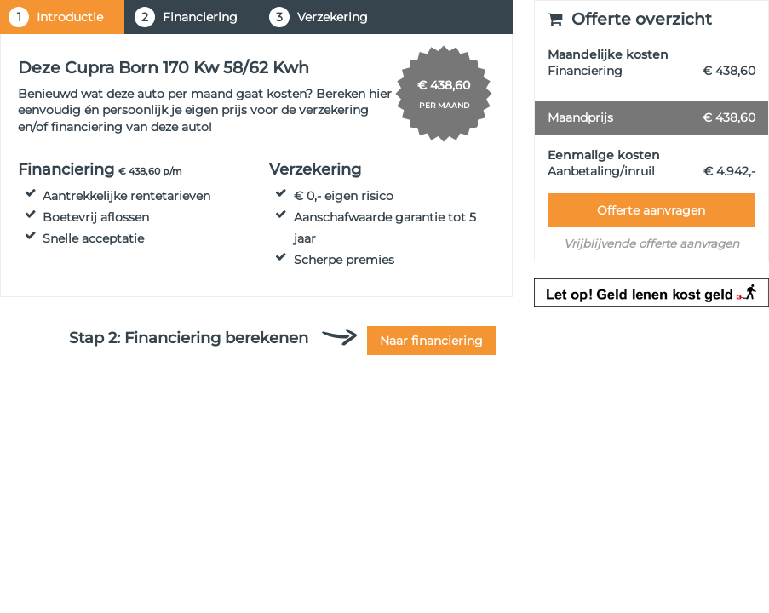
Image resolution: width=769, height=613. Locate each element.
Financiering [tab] (186, 17)
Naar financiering (431, 340)
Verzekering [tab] (318, 17)
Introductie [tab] (56, 17)
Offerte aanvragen (651, 210)
